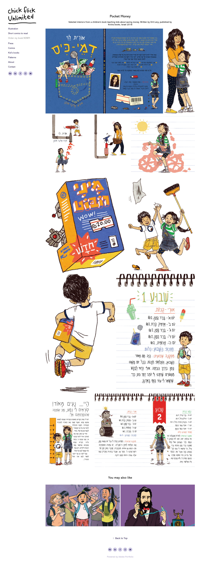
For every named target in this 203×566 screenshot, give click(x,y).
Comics (11, 48)
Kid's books (13, 52)
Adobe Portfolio (126, 557)
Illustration (13, 28)
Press (10, 43)
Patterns (12, 57)
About (11, 62)
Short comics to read (18, 33)
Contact (11, 66)
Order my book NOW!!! (19, 38)
